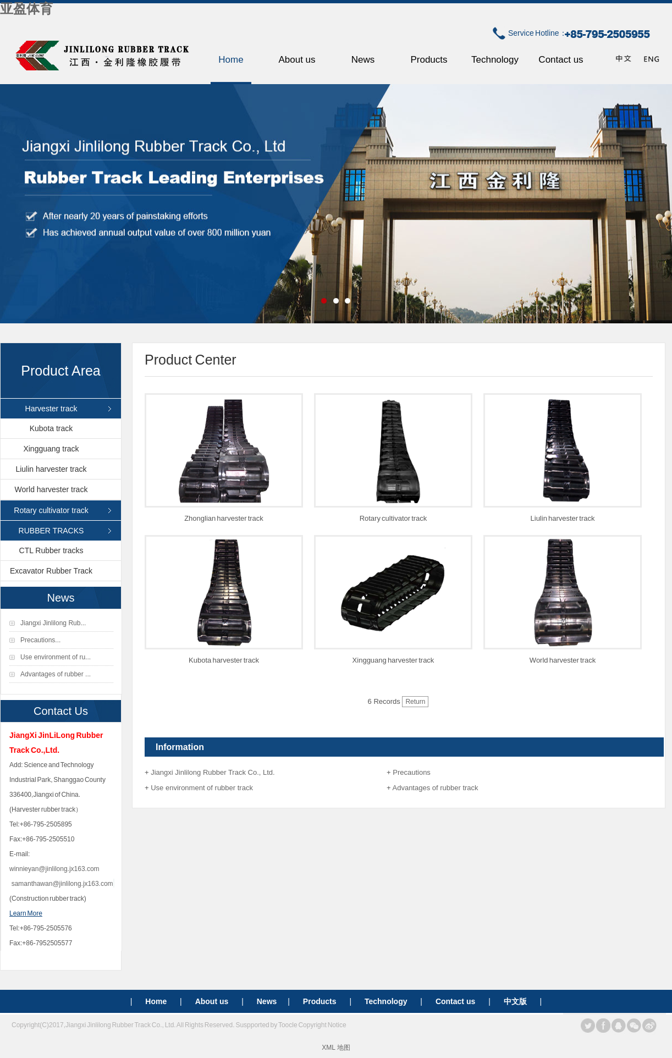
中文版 (515, 1001)
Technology (495, 59)
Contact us (560, 59)
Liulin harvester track (50, 469)
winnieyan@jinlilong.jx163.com (54, 869)
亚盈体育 (26, 8)
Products (428, 59)
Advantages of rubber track (435, 788)
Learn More (25, 913)
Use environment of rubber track (202, 788)
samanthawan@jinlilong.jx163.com (62, 884)
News (363, 59)
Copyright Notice (322, 1025)
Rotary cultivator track (51, 510)
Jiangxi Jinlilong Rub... (53, 623)
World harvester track (51, 489)
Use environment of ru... (55, 657)
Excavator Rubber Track (51, 570)
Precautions (412, 772)
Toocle (288, 1025)
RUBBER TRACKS (51, 530)
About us (296, 59)
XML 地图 (336, 1047)
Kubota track (51, 428)
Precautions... (40, 640)
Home (230, 59)
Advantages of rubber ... (55, 674)
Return (415, 702)
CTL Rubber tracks (51, 550)
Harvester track (51, 408)
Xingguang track (51, 448)
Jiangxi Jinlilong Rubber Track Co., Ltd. (212, 772)
